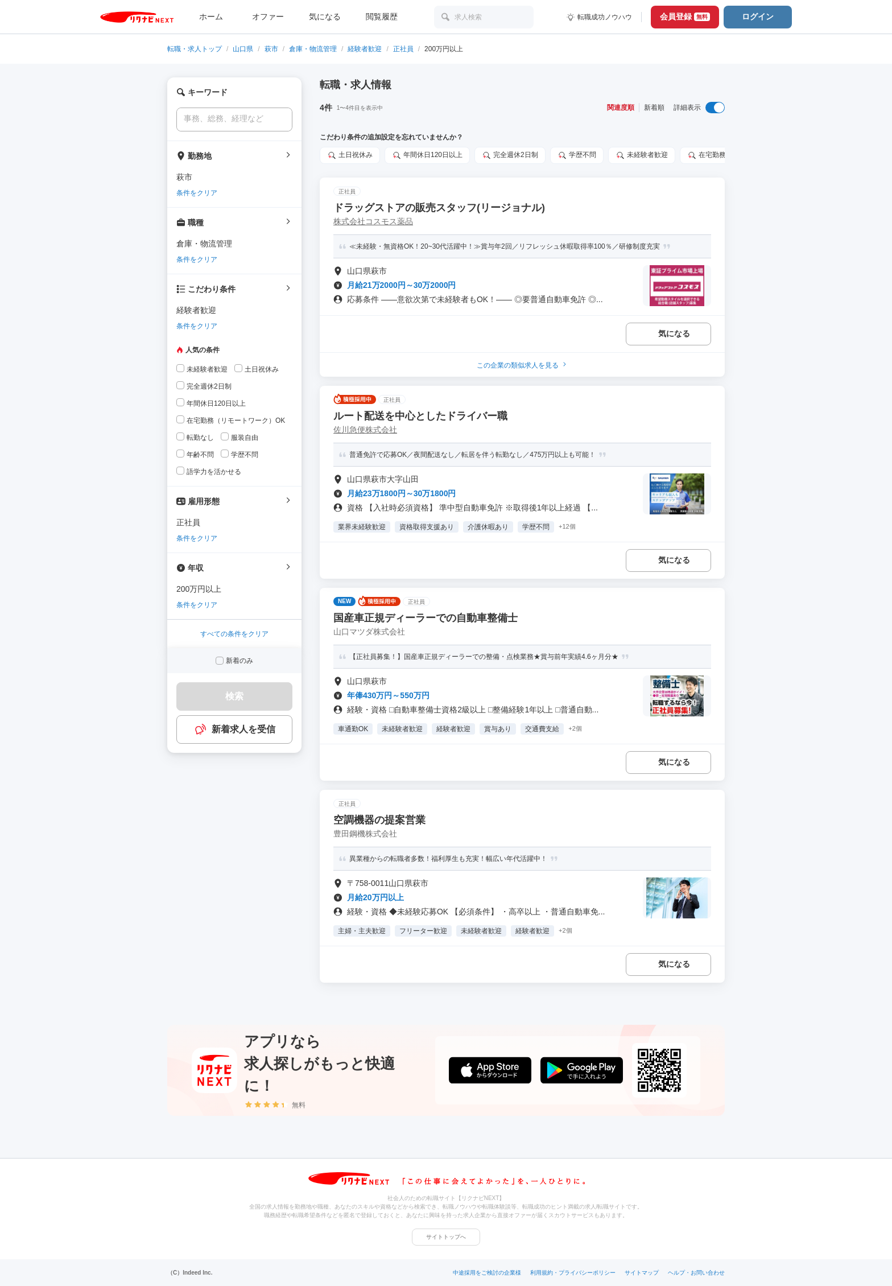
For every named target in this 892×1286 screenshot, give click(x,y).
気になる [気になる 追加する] (674, 333)
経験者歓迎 (365, 49)
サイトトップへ (446, 1237)
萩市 (271, 49)
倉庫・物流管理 (313, 49)
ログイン (758, 16)
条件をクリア (196, 193)
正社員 (403, 49)
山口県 (243, 49)
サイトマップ (642, 1272)
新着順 (654, 108)
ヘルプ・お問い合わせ (696, 1272)
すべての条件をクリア (234, 634)
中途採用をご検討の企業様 (487, 1272)
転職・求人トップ (194, 49)
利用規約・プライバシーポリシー (573, 1272)
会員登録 (685, 16)
